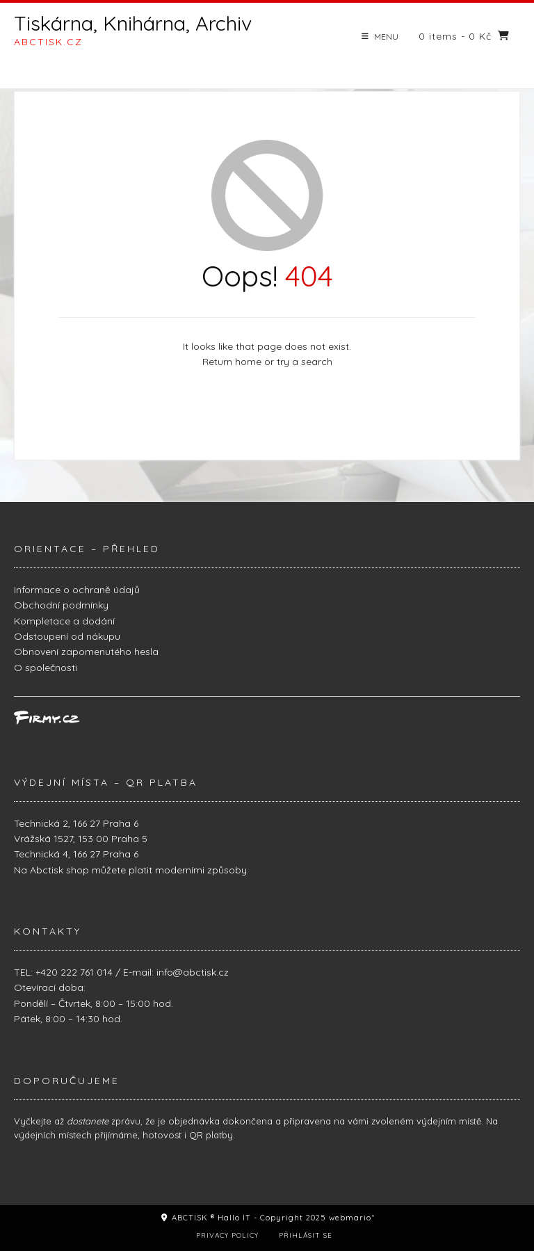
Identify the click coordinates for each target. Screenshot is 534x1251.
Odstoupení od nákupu (67, 636)
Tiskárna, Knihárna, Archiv (133, 23)
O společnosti (45, 667)
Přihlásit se (305, 1235)
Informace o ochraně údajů (77, 589)
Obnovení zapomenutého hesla (86, 651)
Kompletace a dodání (64, 621)
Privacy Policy (227, 1235)
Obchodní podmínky (61, 605)
